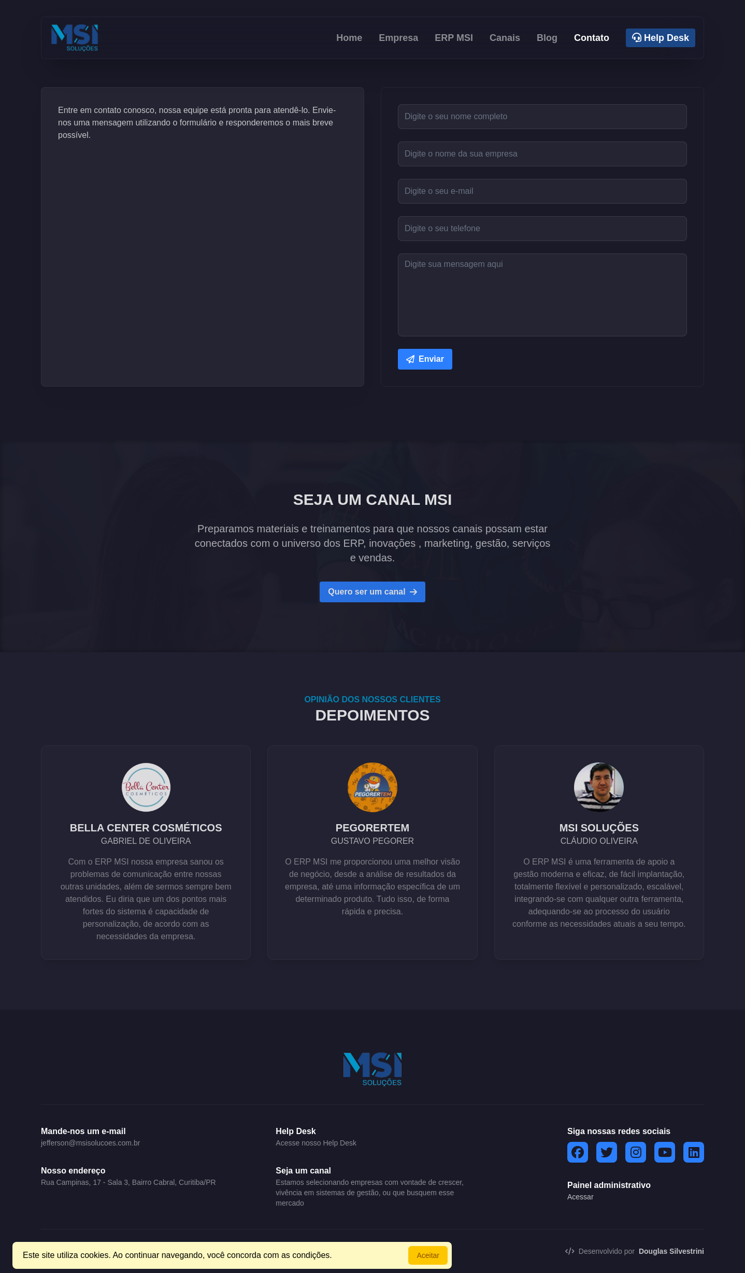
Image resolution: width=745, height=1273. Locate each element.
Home (349, 38)
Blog (547, 38)
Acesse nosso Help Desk (316, 1143)
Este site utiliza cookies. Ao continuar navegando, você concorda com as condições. (177, 1255)
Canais (505, 38)
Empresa (398, 38)
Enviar (425, 359)
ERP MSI (454, 38)
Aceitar (428, 1255)
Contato (591, 38)
